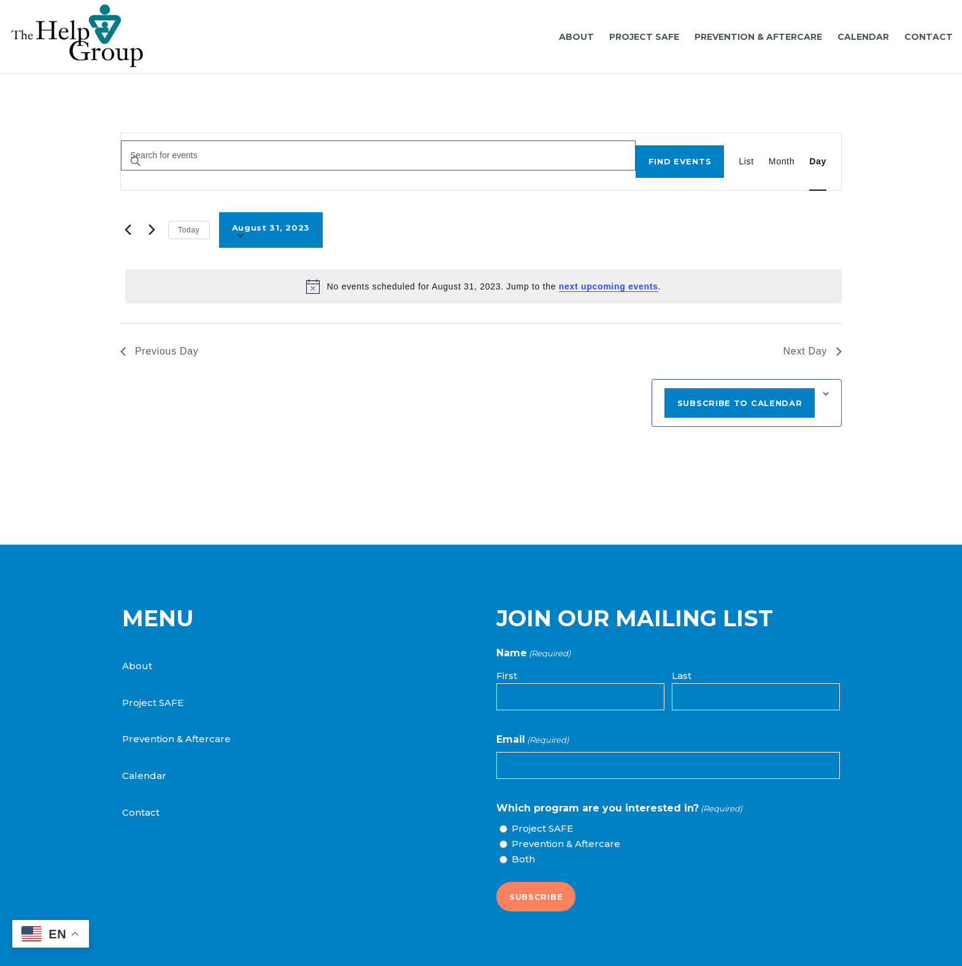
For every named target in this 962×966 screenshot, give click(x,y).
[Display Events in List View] (746, 161)
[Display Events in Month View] (782, 161)
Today (189, 230)
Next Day (812, 351)
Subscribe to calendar (739, 403)
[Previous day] (127, 230)
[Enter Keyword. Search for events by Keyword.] (378, 155)
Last (681, 675)
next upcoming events (608, 286)
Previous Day (159, 351)
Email (532, 739)
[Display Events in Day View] (817, 161)
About (137, 666)
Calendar (144, 775)
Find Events (680, 161)
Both (523, 859)
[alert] (483, 286)
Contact (141, 812)
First (506, 675)
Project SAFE (152, 702)
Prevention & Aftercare (176, 739)
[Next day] (151, 230)
